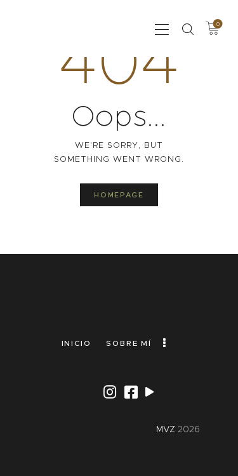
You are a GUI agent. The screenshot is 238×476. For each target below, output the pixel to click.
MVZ (165, 429)
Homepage (118, 194)
